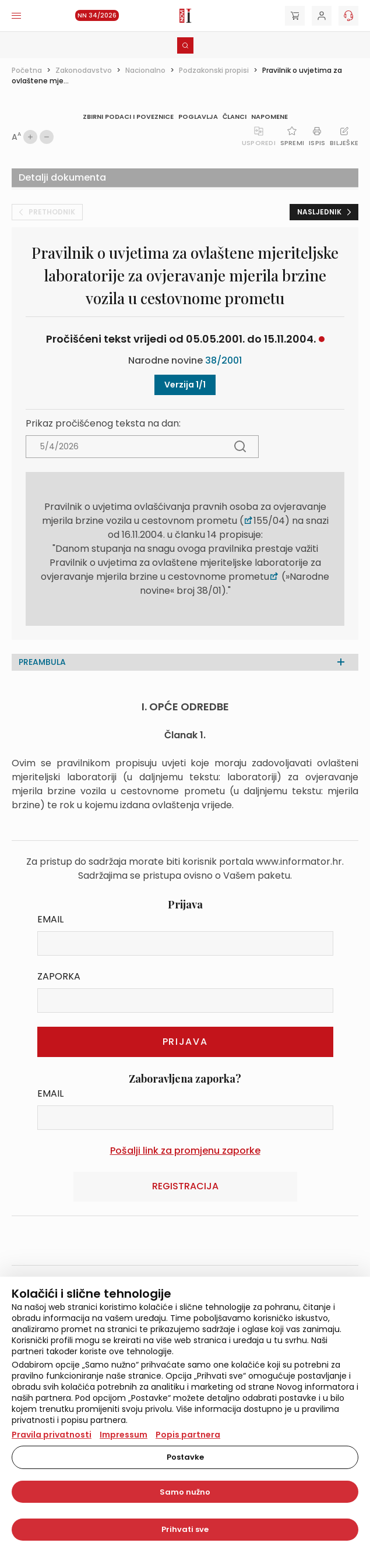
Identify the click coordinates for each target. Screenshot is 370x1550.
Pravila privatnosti (51, 1434)
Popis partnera (188, 1434)
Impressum (123, 1434)
